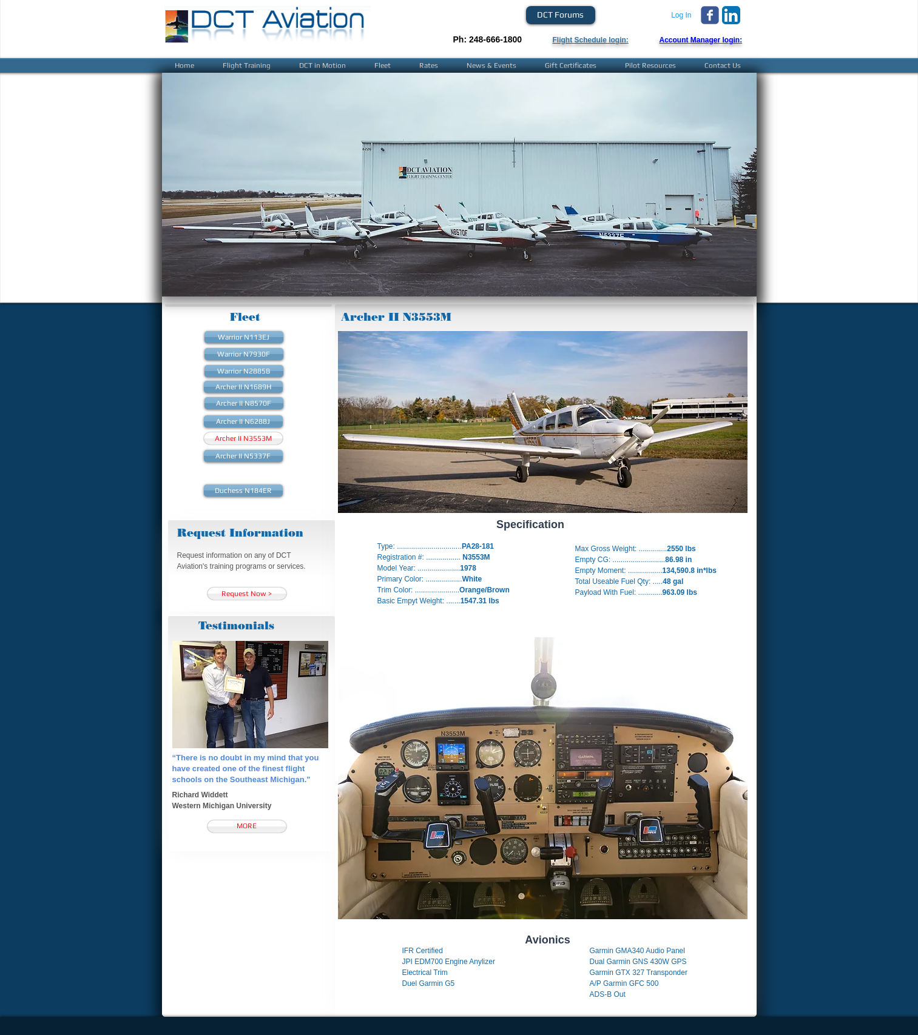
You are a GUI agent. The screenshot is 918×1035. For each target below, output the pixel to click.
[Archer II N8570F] (243, 403)
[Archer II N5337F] (243, 456)
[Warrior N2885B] (243, 371)
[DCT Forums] (560, 15)
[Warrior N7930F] (243, 354)
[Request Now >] (247, 594)
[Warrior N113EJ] (243, 337)
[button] (459, 184)
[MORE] (247, 826)
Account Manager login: (701, 40)
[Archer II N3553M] (243, 438)
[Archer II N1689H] (243, 387)
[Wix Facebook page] (710, 15)
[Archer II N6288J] (243, 421)
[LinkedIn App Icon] (731, 15)
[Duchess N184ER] (243, 490)
